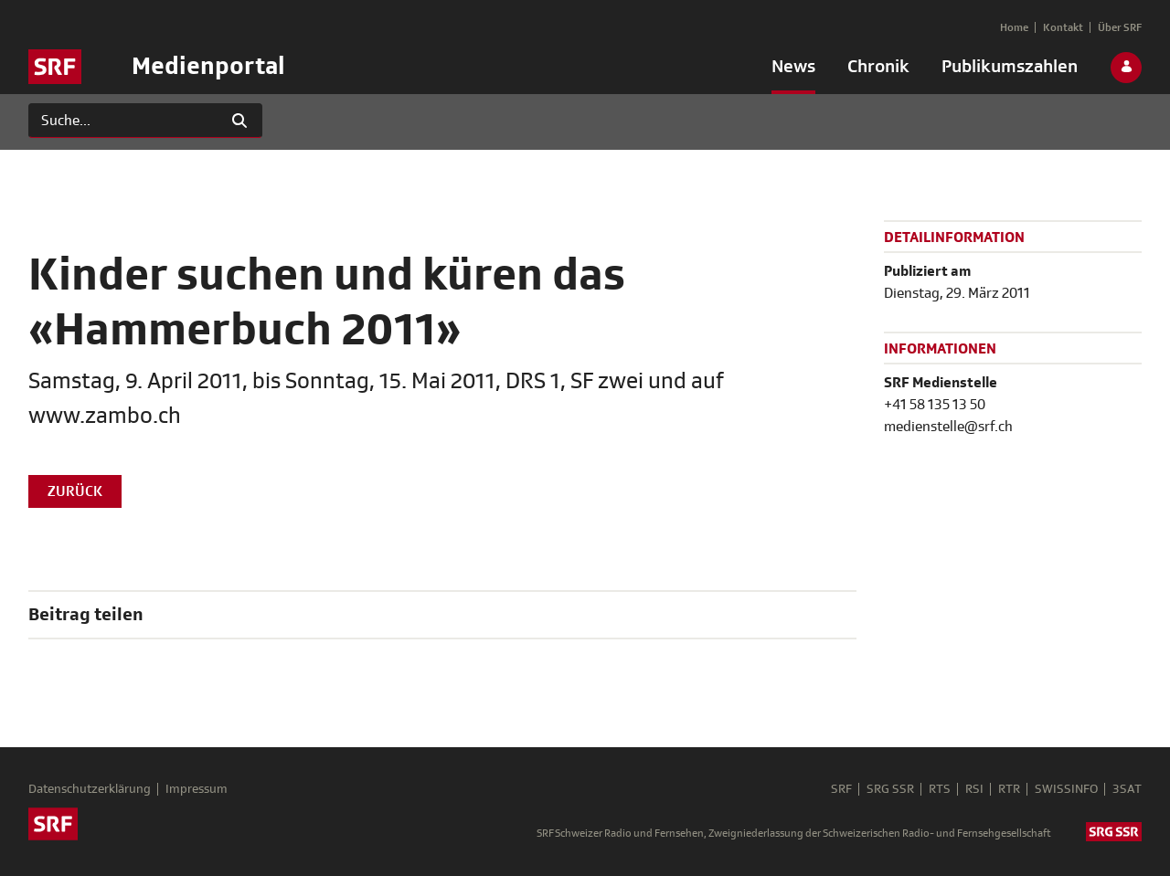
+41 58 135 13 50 (934, 405)
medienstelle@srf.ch (948, 426)
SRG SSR (890, 789)
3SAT (1127, 789)
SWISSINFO (1066, 789)
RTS (940, 789)
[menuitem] (793, 70)
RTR (1009, 789)
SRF (841, 789)
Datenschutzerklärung (89, 789)
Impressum (196, 789)
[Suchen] (123, 120)
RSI (974, 789)
